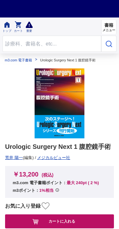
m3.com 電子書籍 (18, 60)
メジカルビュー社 (23, 157)
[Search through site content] (52, 44)
